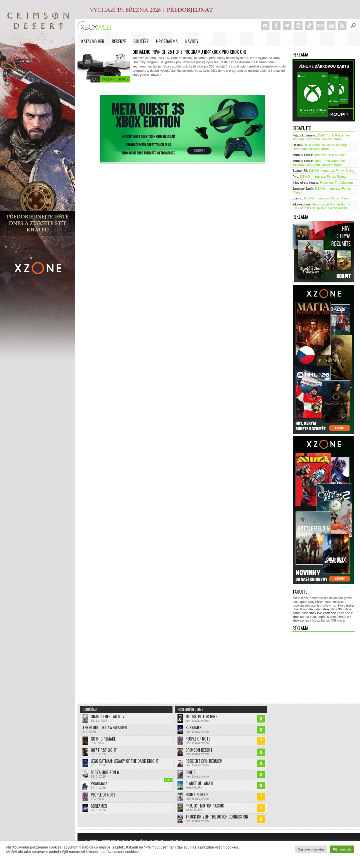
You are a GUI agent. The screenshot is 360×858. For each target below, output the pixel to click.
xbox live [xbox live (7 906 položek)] (315, 613)
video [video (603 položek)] (318, 609)
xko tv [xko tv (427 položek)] (341, 620)
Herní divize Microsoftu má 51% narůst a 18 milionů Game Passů (321, 206)
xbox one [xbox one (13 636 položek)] (329, 613)
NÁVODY (191, 41)
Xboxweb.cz (96, 25)
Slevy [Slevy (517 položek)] (341, 605)
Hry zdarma (167, 41)
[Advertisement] (323, 664)
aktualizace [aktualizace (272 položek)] (300, 598)
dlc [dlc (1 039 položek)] (326, 598)
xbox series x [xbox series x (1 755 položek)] (302, 620)
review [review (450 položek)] (326, 605)
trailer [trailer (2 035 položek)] (350, 605)
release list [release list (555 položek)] (312, 605)
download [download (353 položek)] (336, 598)
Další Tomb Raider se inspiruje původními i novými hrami (320, 137)
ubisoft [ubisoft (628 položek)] (297, 609)
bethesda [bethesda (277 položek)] (316, 598)
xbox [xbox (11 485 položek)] (325, 609)
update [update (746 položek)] (308, 609)
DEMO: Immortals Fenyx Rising (331, 170)
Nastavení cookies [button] (311, 849)
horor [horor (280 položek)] (319, 602)
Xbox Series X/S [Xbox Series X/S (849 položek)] (324, 620)
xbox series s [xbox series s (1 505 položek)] (319, 617)
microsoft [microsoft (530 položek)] (339, 602)
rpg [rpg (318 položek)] (334, 605)
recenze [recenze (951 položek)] (298, 605)
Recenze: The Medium (330, 155)
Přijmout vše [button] (342, 849)
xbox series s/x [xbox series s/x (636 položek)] (340, 617)
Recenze (119, 41)
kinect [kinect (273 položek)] (328, 602)
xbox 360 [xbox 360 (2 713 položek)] (337, 609)
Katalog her (92, 41)
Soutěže (141, 41)
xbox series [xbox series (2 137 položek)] (300, 617)
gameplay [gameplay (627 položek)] (307, 602)
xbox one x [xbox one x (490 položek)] (345, 613)
